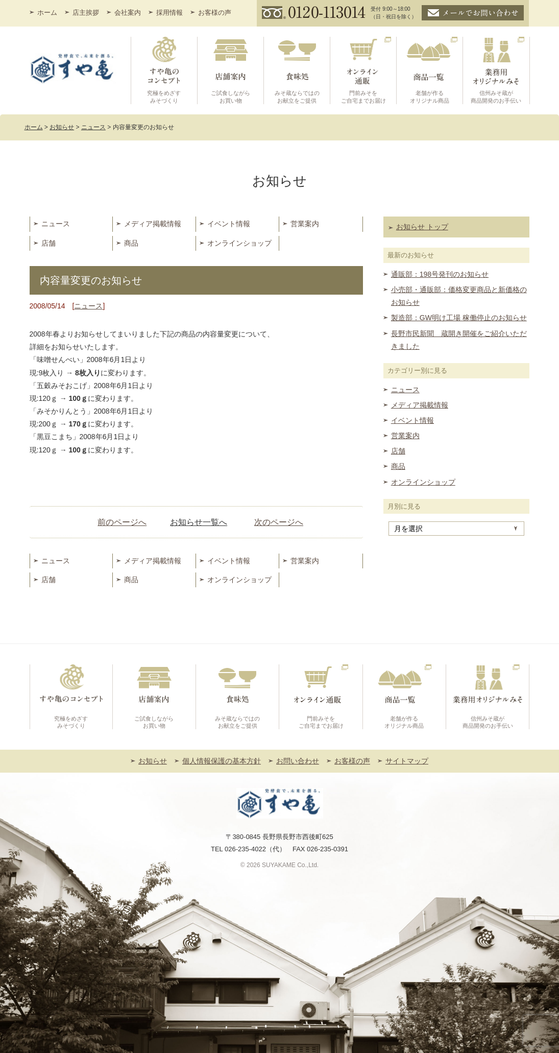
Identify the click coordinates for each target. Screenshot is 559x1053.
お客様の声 (214, 12)
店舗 (48, 243)
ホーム (47, 12)
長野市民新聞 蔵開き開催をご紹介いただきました (459, 339)
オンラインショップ (239, 243)
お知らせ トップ (422, 227)
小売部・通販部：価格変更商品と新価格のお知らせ (459, 295)
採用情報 (169, 12)
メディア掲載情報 (152, 224)
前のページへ (122, 522)
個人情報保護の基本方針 (221, 761)
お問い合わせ (297, 761)
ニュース (55, 224)
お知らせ (152, 761)
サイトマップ (406, 761)
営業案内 (304, 224)
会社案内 (127, 12)
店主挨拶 (85, 12)
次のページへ (278, 522)
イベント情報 (228, 224)
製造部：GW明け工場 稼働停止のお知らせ (459, 318)
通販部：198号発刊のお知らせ (440, 274)
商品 (131, 243)
